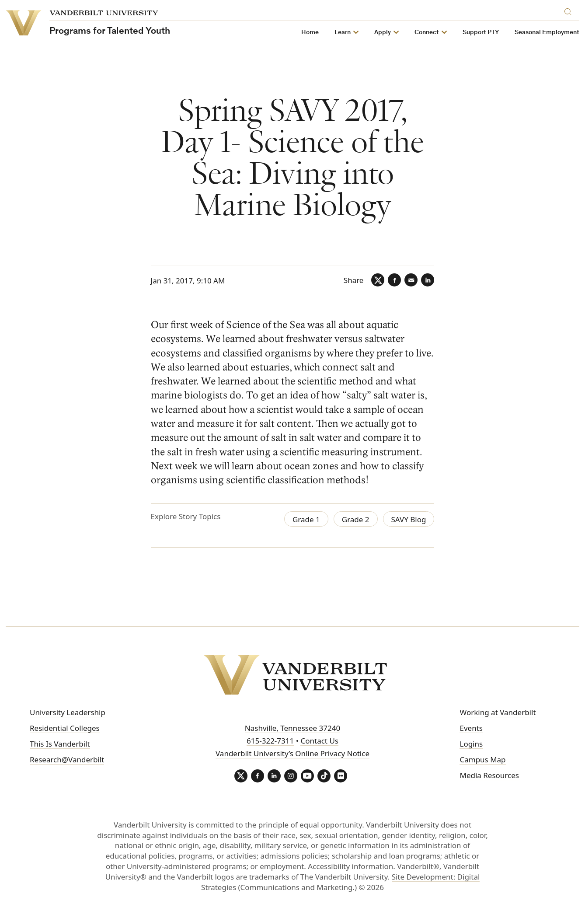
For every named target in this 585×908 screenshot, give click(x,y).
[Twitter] (377, 279)
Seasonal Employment (547, 32)
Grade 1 (306, 519)
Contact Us (319, 741)
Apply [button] (382, 32)
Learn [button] (342, 32)
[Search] (569, 10)
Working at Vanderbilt (498, 712)
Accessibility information (350, 866)
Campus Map (482, 759)
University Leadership (67, 712)
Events (471, 728)
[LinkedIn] (427, 279)
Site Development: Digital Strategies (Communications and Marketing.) (340, 882)
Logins (471, 744)
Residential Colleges (65, 728)
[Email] (411, 279)
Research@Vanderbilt (67, 759)
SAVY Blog (408, 519)
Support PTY (481, 32)
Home (310, 32)
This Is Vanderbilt (60, 744)
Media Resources (489, 775)
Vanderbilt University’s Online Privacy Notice (292, 753)
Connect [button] (426, 32)
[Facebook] (394, 279)
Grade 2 (355, 519)
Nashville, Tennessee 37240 (292, 728)
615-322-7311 (270, 741)
